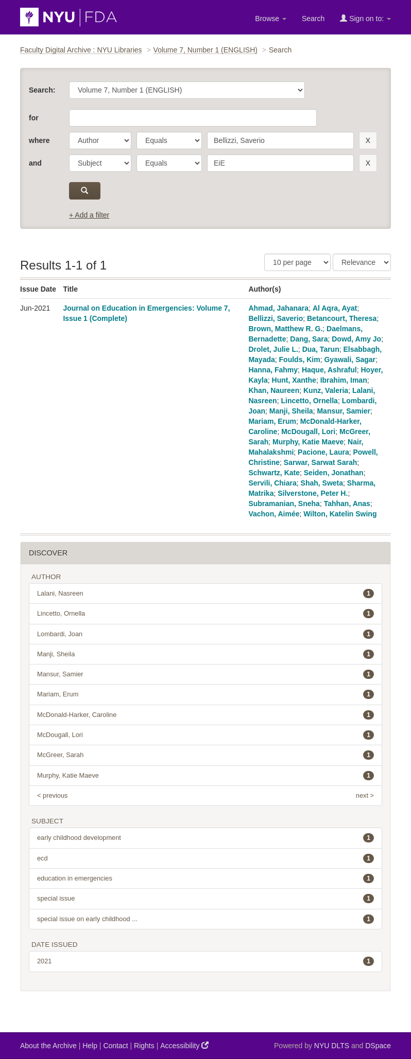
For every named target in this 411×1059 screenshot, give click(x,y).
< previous (52, 795)
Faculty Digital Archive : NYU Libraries (81, 50)
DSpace (378, 1046)
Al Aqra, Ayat (335, 308)
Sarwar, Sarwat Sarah (320, 462)
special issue (205, 898)
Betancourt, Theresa (341, 318)
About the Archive (48, 1046)
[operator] (169, 140)
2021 (205, 961)
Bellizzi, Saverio (275, 318)
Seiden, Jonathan (334, 473)
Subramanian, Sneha (283, 503)
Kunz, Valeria (325, 390)
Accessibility (184, 1045)
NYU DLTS (331, 1046)
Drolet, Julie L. (273, 349)
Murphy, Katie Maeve (308, 442)
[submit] (84, 191)
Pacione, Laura (323, 452)
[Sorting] (362, 262)
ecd (205, 858)
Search (313, 18)
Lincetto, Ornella (309, 401)
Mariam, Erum (272, 421)
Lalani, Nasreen (205, 593)
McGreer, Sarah (205, 755)
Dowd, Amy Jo (356, 339)
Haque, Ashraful (329, 370)
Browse (270, 18)
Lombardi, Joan (205, 634)
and (35, 163)
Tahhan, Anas (347, 503)
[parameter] (100, 140)
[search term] (280, 140)
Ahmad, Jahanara (278, 308)
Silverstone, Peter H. (313, 493)
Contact (115, 1046)
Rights (144, 1046)
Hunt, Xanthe (294, 380)
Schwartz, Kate (274, 473)
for (34, 118)
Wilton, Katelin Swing (339, 514)
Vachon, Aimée (273, 514)
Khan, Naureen (273, 390)
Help (89, 1046)
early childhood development (205, 837)
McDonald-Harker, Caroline (205, 715)
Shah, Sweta (322, 483)
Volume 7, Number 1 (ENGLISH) (205, 50)
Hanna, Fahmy (273, 370)
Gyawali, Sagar (349, 359)
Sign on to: (365, 18)
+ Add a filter (89, 215)
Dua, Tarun (320, 349)
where (39, 140)
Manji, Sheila (291, 411)
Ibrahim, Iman (343, 380)
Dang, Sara (309, 339)
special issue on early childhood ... (205, 919)
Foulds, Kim (299, 359)
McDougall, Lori (308, 431)
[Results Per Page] (297, 262)
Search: (42, 90)
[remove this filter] (368, 140)
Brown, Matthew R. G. (285, 329)
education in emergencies (205, 878)
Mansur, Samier (343, 411)
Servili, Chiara (272, 483)
